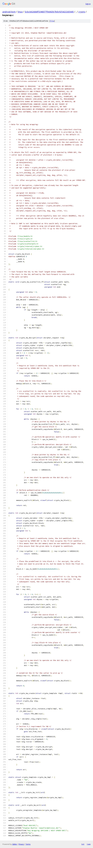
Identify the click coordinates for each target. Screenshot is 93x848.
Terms (28, 844)
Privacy (21, 844)
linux (20, 11)
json (89, 844)
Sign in (88, 4)
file (52, 21)
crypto (81, 11)
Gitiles (14, 844)
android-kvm (9, 11)
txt (82, 844)
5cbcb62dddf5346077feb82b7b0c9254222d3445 (49, 11)
